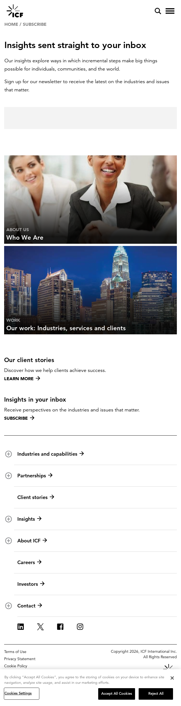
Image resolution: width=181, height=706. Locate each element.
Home (11, 24)
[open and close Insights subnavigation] (8, 519)
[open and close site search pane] (157, 11)
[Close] (172, 678)
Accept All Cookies (116, 693)
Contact (29, 606)
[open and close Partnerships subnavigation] (8, 475)
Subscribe (19, 418)
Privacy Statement (19, 658)
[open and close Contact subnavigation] (8, 606)
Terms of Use (15, 651)
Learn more (22, 378)
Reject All (155, 693)
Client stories (35, 497)
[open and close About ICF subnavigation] (8, 540)
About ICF (32, 541)
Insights (29, 519)
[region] (90, 687)
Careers (29, 562)
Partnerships (35, 476)
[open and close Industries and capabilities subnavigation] (8, 454)
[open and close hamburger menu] (170, 11)
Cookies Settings (18, 693)
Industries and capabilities (50, 454)
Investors (31, 584)
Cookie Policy (15, 665)
